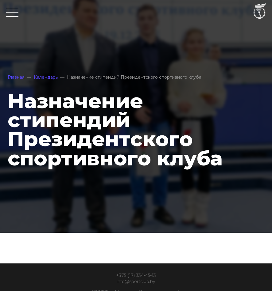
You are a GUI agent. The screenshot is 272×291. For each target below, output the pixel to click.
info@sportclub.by (136, 281)
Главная (16, 77)
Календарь (46, 77)
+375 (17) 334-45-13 (136, 275)
